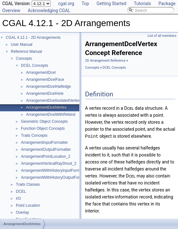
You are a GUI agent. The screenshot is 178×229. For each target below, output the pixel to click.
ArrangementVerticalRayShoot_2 (48, 163)
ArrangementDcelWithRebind (50, 114)
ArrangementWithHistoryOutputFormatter (55, 177)
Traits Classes (28, 184)
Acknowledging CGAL (49, 10)
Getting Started (111, 3)
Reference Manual (26, 51)
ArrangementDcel (41, 72)
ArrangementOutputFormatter (46, 149)
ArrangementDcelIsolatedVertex (53, 100)
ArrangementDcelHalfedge (48, 86)
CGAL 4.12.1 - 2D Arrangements (33, 37)
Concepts (24, 58)
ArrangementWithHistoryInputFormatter (54, 170)
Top (85, 3)
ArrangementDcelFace (45, 79)
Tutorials (142, 3)
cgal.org (66, 3)
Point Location (28, 205)
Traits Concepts (34, 135)
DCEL (21, 191)
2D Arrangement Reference (105, 61)
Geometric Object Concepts (44, 121)
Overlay (22, 212)
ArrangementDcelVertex (46, 107)
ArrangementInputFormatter (44, 142)
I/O (18, 198)
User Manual (21, 44)
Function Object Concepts (43, 128)
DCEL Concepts (34, 65)
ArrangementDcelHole (44, 93)
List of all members (162, 36)
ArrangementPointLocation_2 (45, 156)
